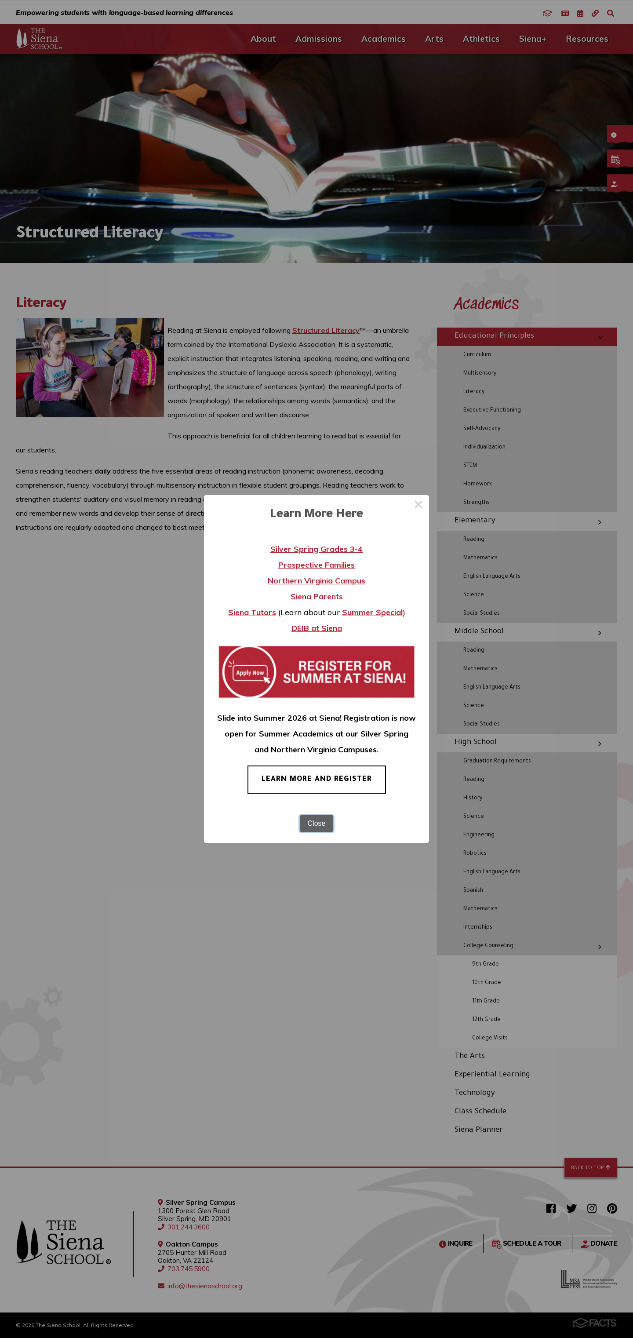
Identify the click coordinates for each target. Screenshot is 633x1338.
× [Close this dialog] (418, 505)
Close (317, 823)
